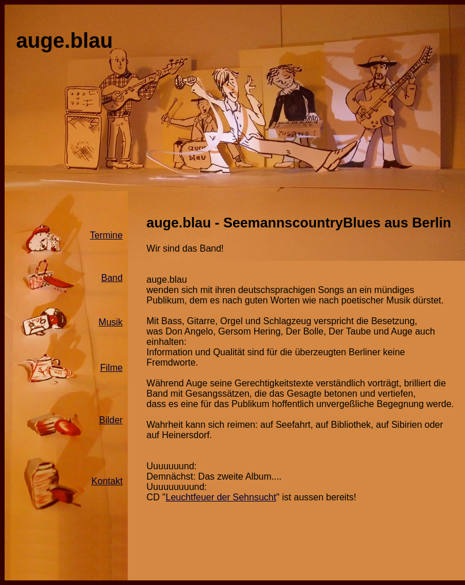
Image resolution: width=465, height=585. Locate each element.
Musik (110, 322)
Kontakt (107, 481)
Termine (106, 235)
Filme (111, 368)
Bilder (111, 420)
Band (112, 278)
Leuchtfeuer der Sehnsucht (221, 497)
